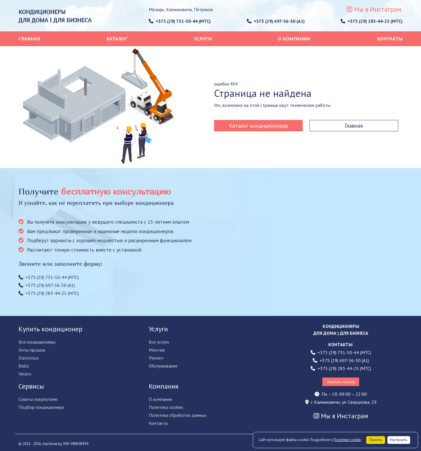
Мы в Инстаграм (374, 9)
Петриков (203, 9)
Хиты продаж (32, 350)
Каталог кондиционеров (258, 125)
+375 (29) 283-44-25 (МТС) (371, 21)
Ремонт (156, 358)
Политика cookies (166, 407)
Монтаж (157, 350)
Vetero (25, 374)
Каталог (116, 39)
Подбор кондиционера (41, 407)
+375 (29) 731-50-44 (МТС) (180, 21)
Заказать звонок (341, 381)
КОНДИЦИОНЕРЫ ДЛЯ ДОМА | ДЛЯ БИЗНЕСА (55, 16)
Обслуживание (163, 366)
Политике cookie (347, 439)
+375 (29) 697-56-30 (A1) (276, 21)
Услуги (202, 39)
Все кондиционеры (37, 342)
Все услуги (159, 342)
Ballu (24, 366)
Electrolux (29, 358)
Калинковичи (179, 9)
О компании (294, 39)
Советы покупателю (38, 399)
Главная (29, 39)
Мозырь (156, 9)
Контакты (390, 39)
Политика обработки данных (177, 415)
